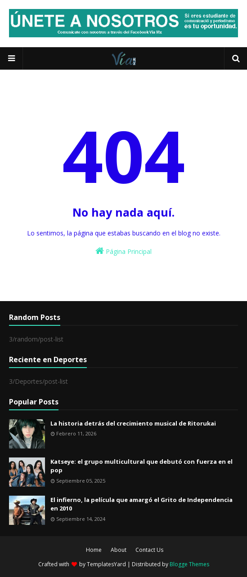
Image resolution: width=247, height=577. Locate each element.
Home (94, 550)
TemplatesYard (106, 564)
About (118, 550)
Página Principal (123, 251)
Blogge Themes (189, 564)
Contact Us (149, 550)
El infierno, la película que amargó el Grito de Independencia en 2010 (141, 504)
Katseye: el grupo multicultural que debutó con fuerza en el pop (141, 466)
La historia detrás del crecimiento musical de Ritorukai (133, 423)
